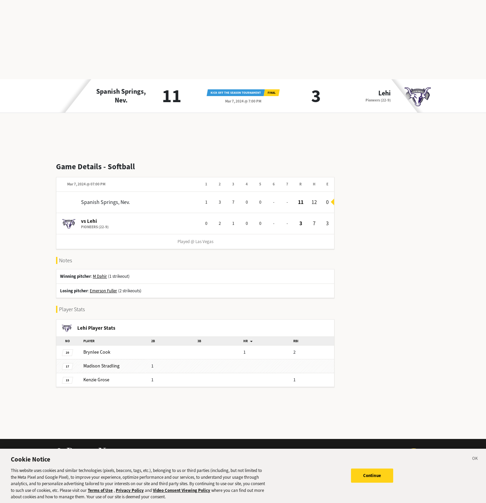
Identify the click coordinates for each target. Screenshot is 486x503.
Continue (372, 480)
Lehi (384, 93)
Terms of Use (100, 495)
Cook (96, 352)
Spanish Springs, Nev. (121, 96)
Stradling (101, 366)
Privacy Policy (130, 495)
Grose (96, 380)
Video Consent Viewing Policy (181, 495)
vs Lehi (89, 221)
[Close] (475, 464)
